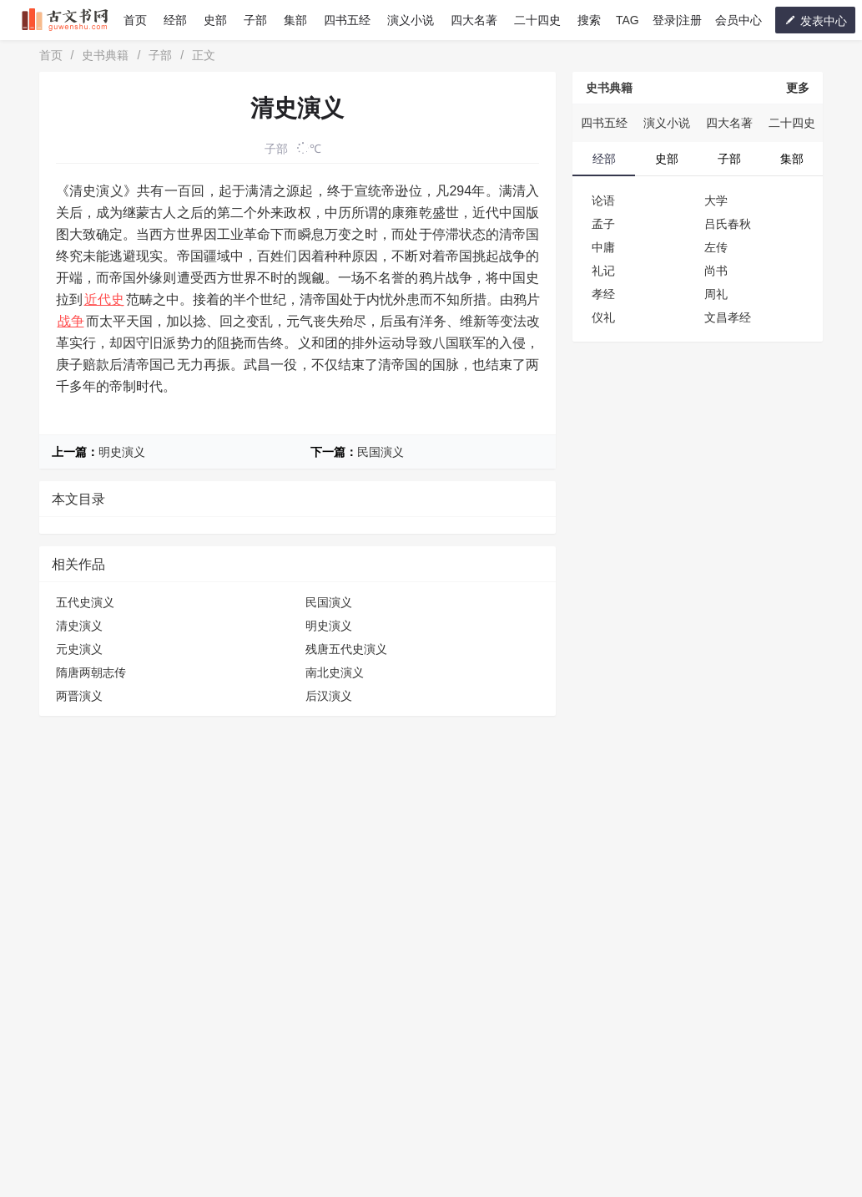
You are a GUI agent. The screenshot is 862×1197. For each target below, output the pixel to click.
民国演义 (380, 452)
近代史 (104, 299)
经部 (175, 20)
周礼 (716, 294)
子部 (255, 20)
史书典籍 (105, 55)
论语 (603, 200)
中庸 (603, 247)
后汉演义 (328, 695)
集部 (295, 20)
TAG (627, 20)
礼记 (603, 270)
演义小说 (410, 20)
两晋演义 (79, 695)
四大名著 (474, 20)
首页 (135, 20)
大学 (716, 200)
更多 (797, 87)
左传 (716, 247)
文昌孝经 (727, 317)
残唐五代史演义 (346, 649)
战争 (71, 321)
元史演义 (79, 649)
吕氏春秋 (727, 224)
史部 (215, 20)
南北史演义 (334, 672)
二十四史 (537, 20)
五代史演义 (85, 602)
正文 (203, 55)
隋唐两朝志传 (91, 672)
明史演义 (121, 452)
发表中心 (815, 20)
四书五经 (347, 20)
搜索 (589, 20)
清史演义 (79, 625)
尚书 (716, 270)
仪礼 (603, 317)
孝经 (603, 294)
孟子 (603, 224)
